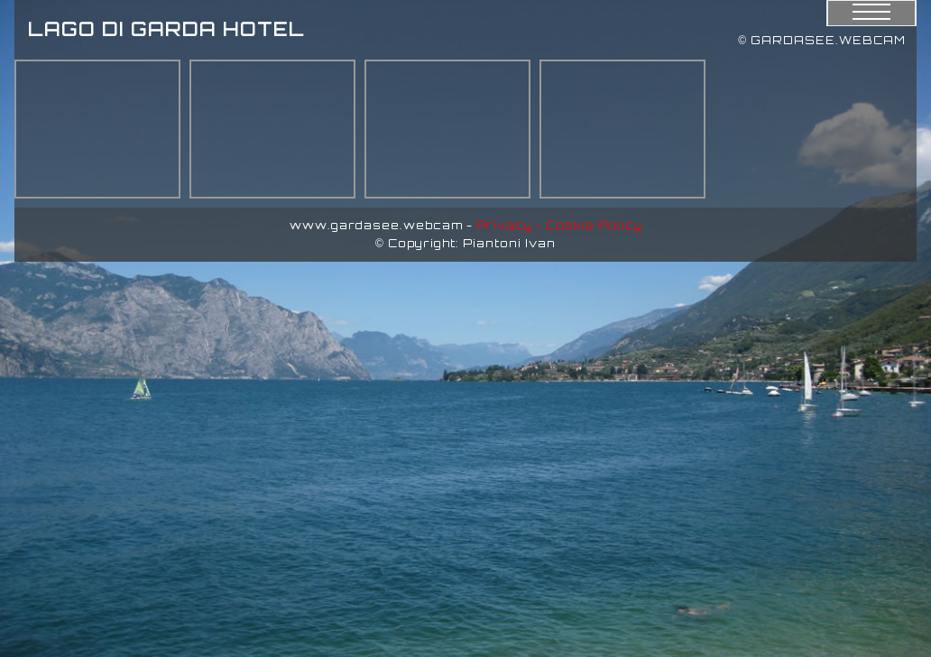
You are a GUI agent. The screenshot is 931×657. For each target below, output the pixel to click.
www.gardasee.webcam (376, 225)
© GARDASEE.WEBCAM (822, 40)
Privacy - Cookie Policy (559, 225)
